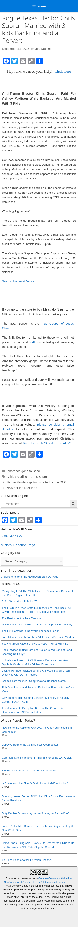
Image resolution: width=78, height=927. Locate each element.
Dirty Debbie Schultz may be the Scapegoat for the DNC (35, 813)
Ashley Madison (18, 476)
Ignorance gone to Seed (23, 471)
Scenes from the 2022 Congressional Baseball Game (34, 681)
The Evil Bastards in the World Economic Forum (30, 630)
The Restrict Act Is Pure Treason (21, 618)
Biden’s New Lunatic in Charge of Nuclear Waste (31, 770)
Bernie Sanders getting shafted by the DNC (37, 482)
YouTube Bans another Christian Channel (27, 860)
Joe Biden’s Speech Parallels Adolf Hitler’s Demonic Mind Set (39, 637)
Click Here (62, 71)
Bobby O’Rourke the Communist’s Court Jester (30, 744)
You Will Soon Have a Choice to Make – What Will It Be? (36, 643)
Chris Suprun (39, 476)
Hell (32, 342)
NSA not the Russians (22, 488)
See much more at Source (18, 281)
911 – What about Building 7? (19, 601)
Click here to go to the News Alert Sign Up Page (29, 576)
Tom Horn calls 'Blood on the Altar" (47, 443)
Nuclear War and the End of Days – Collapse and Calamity (37, 624)
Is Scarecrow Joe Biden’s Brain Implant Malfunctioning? (35, 783)
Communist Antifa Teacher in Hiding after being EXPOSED (37, 757)
